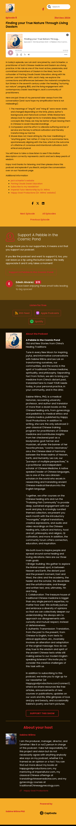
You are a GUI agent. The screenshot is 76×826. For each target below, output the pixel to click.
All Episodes (49, 213)
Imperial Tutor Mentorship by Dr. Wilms (30, 189)
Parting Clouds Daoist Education (27, 183)
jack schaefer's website (22, 180)
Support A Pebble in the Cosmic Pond (31, 272)
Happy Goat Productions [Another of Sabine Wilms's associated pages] (34, 791)
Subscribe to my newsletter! (25, 186)
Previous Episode (39, 219)
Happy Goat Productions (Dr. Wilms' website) (33, 192)
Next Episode (27, 213)
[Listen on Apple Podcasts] (47, 313)
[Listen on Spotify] (36, 322)
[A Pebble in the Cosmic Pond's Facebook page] (43, 10)
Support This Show (42, 714)
